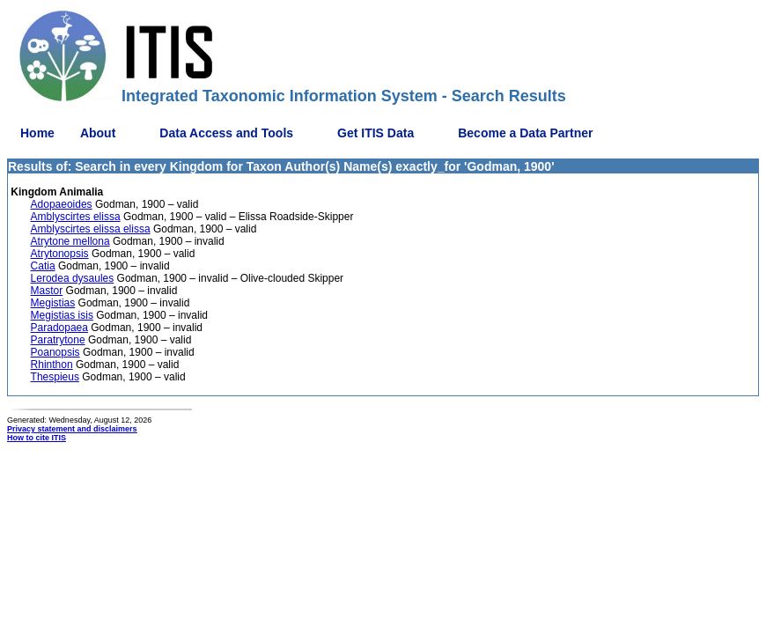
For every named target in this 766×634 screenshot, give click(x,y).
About (97, 133)
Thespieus (55, 377)
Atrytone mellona (70, 241)
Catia (43, 266)
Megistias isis (62, 315)
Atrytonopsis (60, 253)
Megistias (53, 303)
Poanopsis (55, 352)
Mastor (47, 290)
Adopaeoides (61, 204)
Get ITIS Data (375, 133)
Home (37, 133)
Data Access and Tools (226, 133)
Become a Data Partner (525, 133)
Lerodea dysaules (72, 278)
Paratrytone (58, 340)
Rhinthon (52, 364)
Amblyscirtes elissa (76, 216)
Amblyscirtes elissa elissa (91, 229)
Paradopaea (59, 327)
